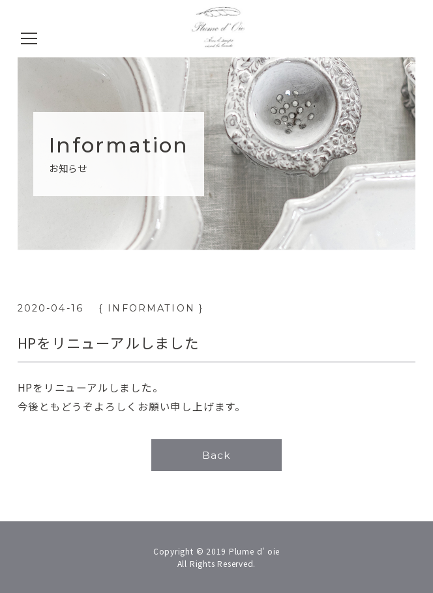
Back (216, 455)
